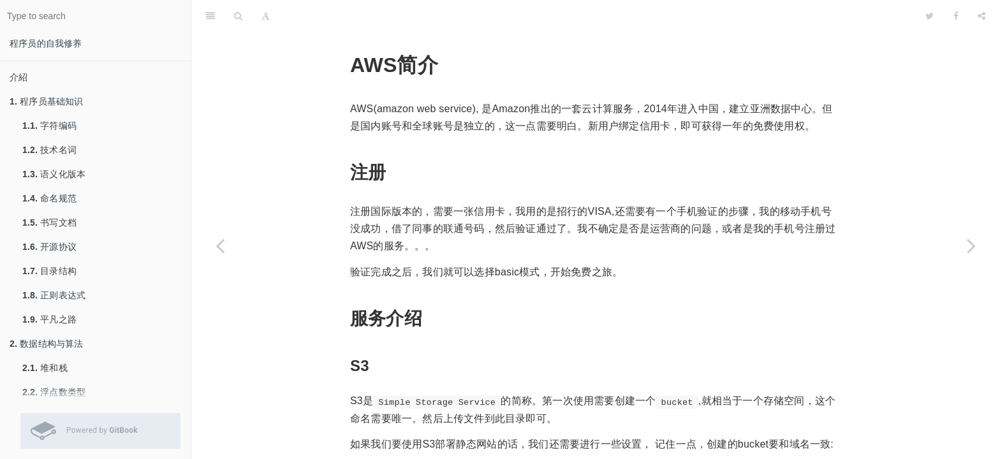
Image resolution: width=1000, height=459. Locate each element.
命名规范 (49, 198)
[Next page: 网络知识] (971, 245)
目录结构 (49, 271)
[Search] (238, 16)
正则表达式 (53, 295)
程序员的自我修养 (46, 43)
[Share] (981, 16)
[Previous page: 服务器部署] (220, 245)
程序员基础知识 (47, 101)
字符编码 (49, 125)
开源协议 (49, 247)
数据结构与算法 (47, 344)
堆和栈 (45, 368)
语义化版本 (53, 174)
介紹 (18, 77)
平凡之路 (49, 319)
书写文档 (49, 222)
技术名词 (49, 150)
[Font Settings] (265, 16)
